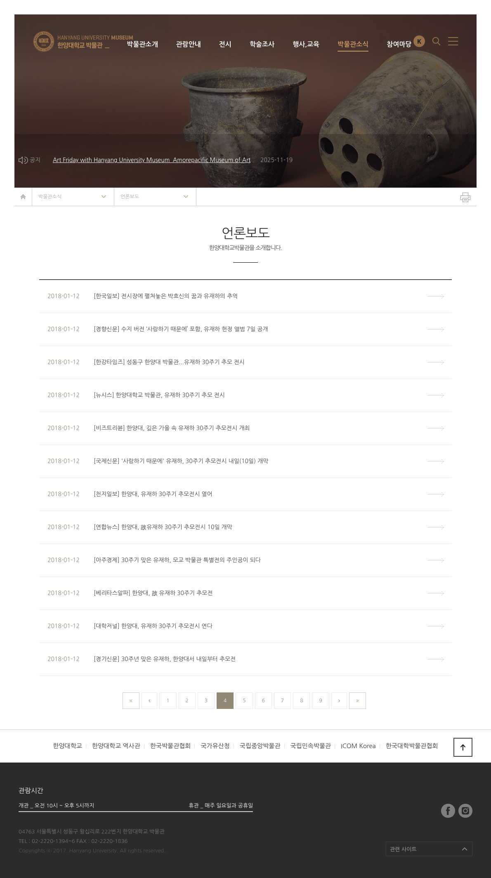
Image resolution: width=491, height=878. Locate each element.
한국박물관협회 (170, 746)
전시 (225, 44)
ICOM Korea (358, 746)
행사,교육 (306, 44)
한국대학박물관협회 (412, 746)
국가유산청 (215, 746)
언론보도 (129, 196)
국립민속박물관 (310, 746)
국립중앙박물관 (260, 746)
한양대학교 (67, 746)
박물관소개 (142, 44)
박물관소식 (353, 44)
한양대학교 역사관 (116, 746)
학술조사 (262, 44)
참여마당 (399, 44)
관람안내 (188, 44)
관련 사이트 (403, 849)
